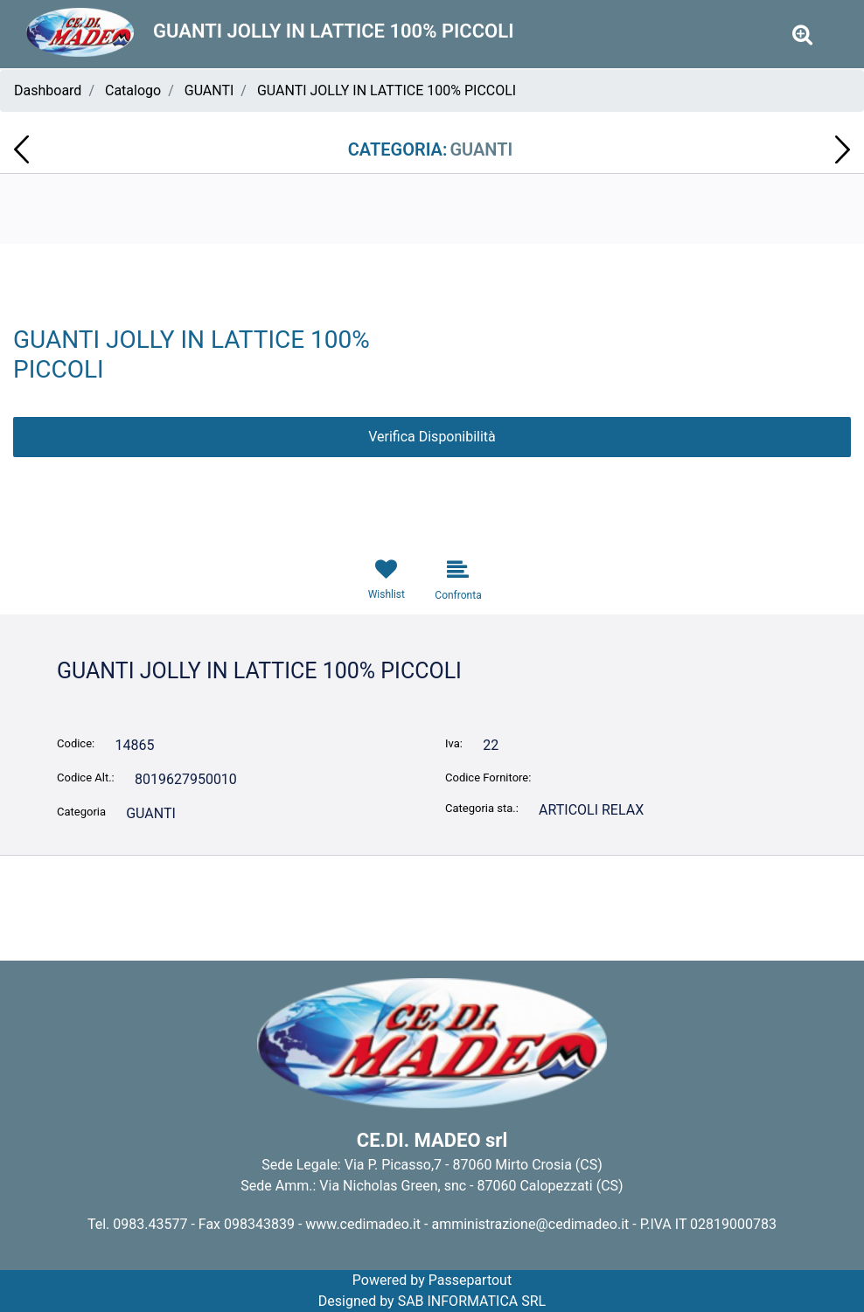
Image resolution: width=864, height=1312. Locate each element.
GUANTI (209, 90)
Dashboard (47, 90)
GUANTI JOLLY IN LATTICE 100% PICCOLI (386, 90)
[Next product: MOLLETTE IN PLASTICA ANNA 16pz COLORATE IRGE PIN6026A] (842, 149)
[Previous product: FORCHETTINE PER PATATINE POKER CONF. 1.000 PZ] (21, 149)
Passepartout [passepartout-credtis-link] (470, 1280)
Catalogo (133, 90)
